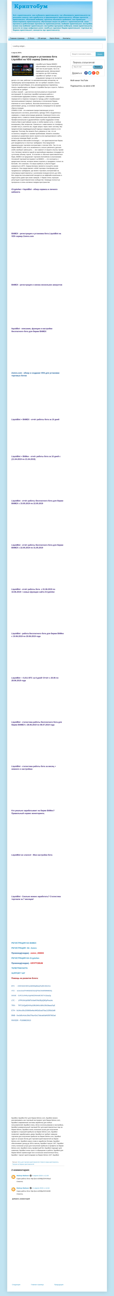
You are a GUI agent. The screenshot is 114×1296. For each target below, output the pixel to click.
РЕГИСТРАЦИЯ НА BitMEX (23, 943)
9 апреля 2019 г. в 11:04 (40, 1175)
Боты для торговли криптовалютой (28, 1162)
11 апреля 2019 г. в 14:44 (40, 1188)
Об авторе (42, 38)
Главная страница (17, 38)
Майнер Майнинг (23, 1175)
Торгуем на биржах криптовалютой (23, 1164)
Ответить (20, 1181)
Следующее (16, 1284)
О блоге (31, 38)
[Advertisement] (37, 1266)
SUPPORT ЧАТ (18, 973)
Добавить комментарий (21, 1199)
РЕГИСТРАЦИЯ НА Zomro (24, 948)
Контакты (66, 38)
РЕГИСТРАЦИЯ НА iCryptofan (25, 958)
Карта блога (54, 38)
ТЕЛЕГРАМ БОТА (19, 968)
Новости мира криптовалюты (49, 1162)
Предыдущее (58, 1284)
